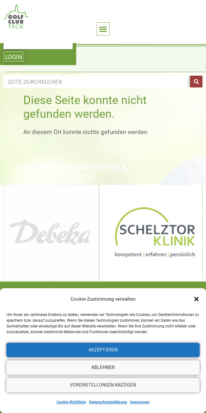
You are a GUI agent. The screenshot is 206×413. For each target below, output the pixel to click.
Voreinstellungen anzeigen (103, 385)
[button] (196, 299)
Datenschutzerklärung (108, 402)
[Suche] (196, 81)
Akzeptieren (103, 350)
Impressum (140, 402)
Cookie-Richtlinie (71, 402)
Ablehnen (103, 367)
